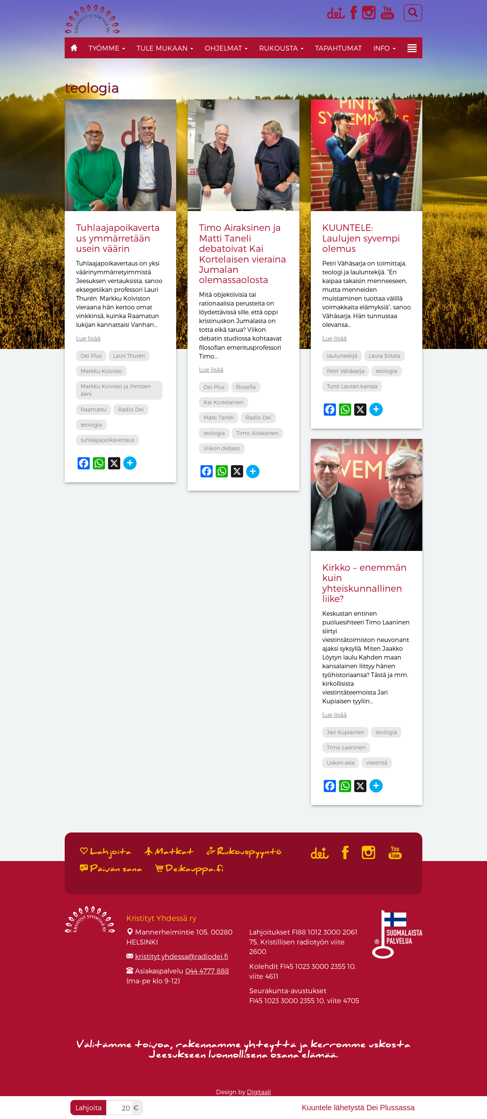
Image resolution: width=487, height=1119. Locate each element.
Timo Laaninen (346, 747)
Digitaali (259, 1091)
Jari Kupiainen (345, 732)
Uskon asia (341, 762)
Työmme (107, 48)
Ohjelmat (226, 48)
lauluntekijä (342, 355)
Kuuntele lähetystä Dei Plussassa (358, 1107)
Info (384, 48)
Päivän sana (111, 868)
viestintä (376, 762)
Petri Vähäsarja (345, 371)
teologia (91, 424)
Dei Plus (91, 355)
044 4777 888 (207, 971)
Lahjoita (88, 1107)
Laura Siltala (384, 355)
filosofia (246, 387)
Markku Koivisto (101, 371)
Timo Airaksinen (257, 433)
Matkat (169, 851)
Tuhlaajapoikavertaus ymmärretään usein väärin (118, 238)
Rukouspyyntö (244, 851)
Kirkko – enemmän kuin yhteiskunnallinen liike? (364, 583)
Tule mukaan (165, 48)
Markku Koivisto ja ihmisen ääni (116, 390)
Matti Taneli (219, 417)
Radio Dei (131, 409)
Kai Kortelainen (224, 402)
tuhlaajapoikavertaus (107, 440)
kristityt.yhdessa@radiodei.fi (181, 956)
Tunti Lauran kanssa (352, 386)
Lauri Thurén (129, 355)
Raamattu (94, 409)
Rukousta (281, 48)
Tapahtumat (338, 48)
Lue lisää (88, 338)
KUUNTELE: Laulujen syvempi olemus (361, 238)
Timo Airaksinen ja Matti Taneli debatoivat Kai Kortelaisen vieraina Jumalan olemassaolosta (242, 253)
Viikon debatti (222, 448)
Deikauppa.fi (189, 868)
